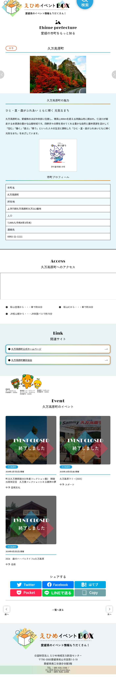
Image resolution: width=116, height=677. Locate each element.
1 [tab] (50, 89)
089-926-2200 (60, 667)
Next (114, 74)
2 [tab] (55, 89)
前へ (7, 614)
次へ (109, 614)
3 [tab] (60, 89)
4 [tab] (65, 89)
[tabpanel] (58, 74)
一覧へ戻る (58, 609)
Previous (2, 74)
